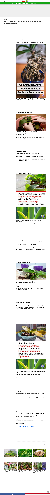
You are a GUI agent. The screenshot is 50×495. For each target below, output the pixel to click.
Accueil (13, 3)
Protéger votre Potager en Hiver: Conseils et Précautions (10, 458)
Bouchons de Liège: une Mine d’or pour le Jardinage (38, 458)
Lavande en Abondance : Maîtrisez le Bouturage (24, 424)
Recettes (23, 3)
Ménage (27, 3)
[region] (25, 31)
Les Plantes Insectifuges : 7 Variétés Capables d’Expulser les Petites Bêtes (39, 471)
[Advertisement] (25, 10)
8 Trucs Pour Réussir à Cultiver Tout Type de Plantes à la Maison (27, 426)
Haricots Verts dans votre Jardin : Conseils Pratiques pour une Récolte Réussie (24, 458)
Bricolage (31, 3)
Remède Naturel (18, 3)
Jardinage (35, 3)
